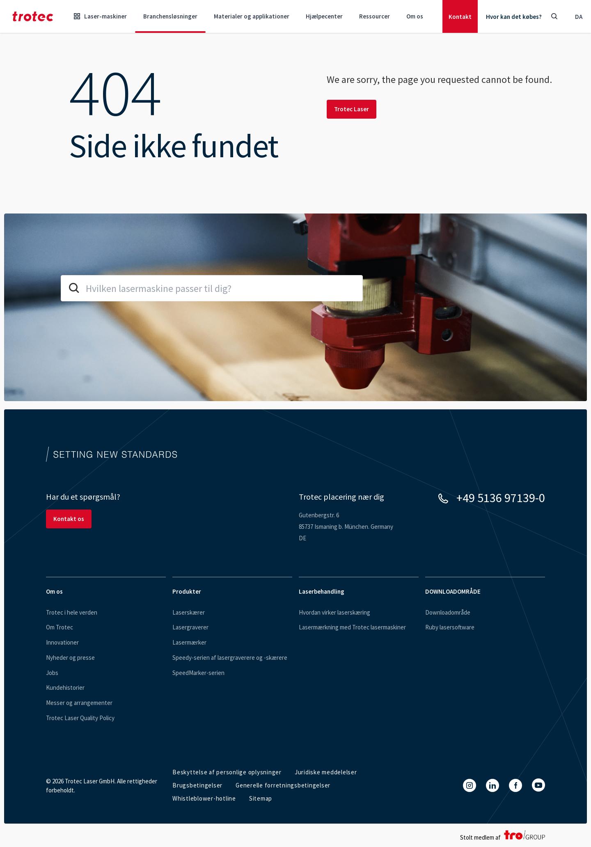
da (578, 17)
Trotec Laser (351, 109)
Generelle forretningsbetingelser (283, 785)
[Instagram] (469, 785)
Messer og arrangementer (79, 703)
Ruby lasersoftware (449, 627)
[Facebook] (515, 785)
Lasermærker (189, 642)
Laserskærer (188, 612)
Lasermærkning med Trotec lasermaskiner (352, 627)
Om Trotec (59, 627)
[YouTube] (538, 785)
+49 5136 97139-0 (500, 497)
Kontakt (460, 17)
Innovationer (62, 642)
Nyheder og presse (70, 657)
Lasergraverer (190, 627)
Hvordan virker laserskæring (334, 612)
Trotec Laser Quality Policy (80, 718)
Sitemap (260, 798)
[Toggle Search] (554, 16)
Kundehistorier (65, 687)
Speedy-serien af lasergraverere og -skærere (229, 657)
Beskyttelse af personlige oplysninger (227, 772)
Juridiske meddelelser (326, 772)
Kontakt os (68, 519)
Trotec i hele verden (71, 612)
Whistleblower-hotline (204, 798)
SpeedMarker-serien (198, 673)
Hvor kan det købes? (514, 17)
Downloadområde (447, 612)
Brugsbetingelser (197, 785)
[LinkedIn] (492, 785)
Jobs (52, 673)
